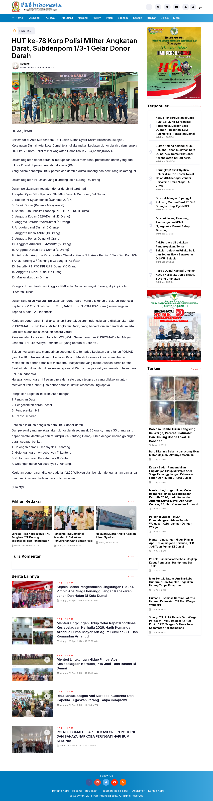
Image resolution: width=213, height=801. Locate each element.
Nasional (83, 17)
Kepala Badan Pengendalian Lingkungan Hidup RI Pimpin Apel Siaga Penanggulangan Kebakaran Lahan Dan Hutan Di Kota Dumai (97, 591)
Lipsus (164, 17)
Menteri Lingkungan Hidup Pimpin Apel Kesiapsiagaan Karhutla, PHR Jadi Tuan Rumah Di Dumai (97, 663)
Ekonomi (123, 17)
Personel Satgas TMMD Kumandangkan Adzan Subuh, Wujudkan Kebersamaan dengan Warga (170, 522)
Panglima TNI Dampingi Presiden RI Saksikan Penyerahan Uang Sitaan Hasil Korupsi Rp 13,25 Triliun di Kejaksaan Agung (74, 540)
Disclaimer (138, 790)
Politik (109, 17)
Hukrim (97, 17)
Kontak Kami (156, 790)
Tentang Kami (60, 790)
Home (17, 17)
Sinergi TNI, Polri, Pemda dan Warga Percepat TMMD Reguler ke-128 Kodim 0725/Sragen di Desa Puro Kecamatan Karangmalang (173, 622)
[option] (33, 528)
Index (132, 501)
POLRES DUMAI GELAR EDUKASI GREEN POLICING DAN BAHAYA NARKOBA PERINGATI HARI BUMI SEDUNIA (93, 736)
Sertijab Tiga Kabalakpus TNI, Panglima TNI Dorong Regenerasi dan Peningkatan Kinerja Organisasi (31, 539)
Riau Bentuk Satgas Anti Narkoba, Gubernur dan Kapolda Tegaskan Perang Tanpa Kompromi (95, 700)
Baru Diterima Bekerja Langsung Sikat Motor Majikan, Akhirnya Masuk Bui (174, 453)
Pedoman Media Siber (114, 790)
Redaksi (25, 63)
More (176, 17)
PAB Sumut (66, 17)
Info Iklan (91, 790)
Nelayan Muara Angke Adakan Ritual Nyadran (117, 535)
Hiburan (151, 17)
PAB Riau (49, 17)
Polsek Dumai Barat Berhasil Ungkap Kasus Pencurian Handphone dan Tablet (173, 562)
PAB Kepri (34, 17)
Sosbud (137, 17)
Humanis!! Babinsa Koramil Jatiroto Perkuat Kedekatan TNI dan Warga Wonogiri (172, 601)
